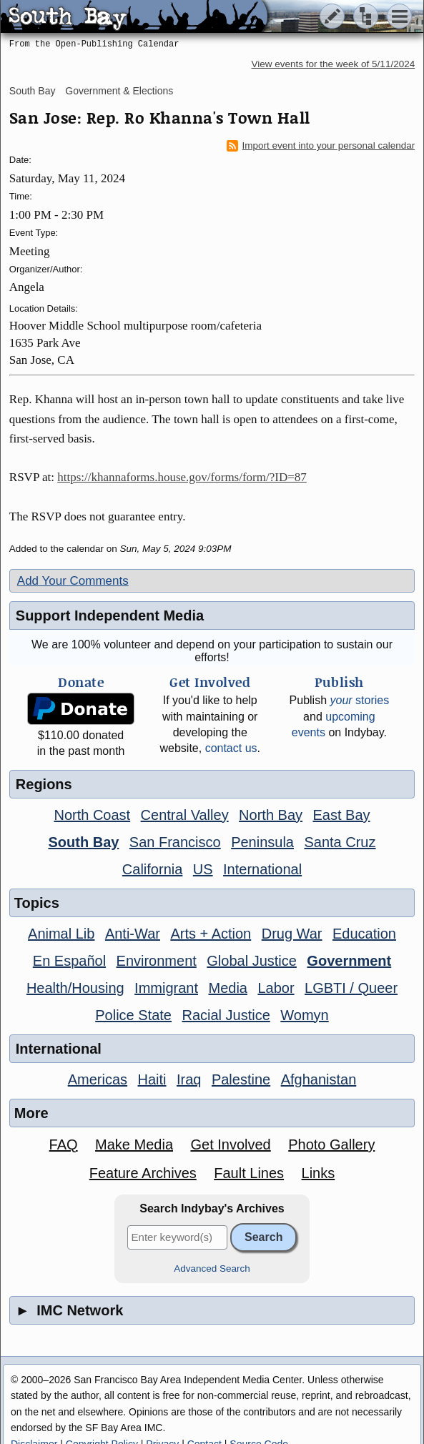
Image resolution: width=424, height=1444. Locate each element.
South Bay (32, 91)
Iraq (189, 1079)
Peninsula (262, 842)
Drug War (292, 933)
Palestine (241, 1079)
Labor (275, 988)
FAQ (63, 1144)
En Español (69, 961)
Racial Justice (226, 1015)
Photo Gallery (331, 1144)
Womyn (304, 1015)
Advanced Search (212, 1268)
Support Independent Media (110, 615)
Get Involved (230, 1144)
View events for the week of (333, 64)
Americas (97, 1079)
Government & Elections (119, 91)
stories (359, 700)
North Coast (92, 815)
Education (364, 933)
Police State (133, 1015)
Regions (44, 784)
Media (227, 988)
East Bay (341, 815)
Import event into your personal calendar (321, 146)
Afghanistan (319, 1079)
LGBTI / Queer (351, 988)
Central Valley (185, 815)
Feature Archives (143, 1173)
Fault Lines (249, 1173)
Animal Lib (61, 933)
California (152, 869)
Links (318, 1173)
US (203, 869)
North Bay (270, 815)
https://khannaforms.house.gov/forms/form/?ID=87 (182, 477)
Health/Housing (75, 988)
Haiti (152, 1079)
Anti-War (132, 933)
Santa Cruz (339, 842)
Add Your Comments (73, 581)
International (262, 869)
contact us (231, 748)
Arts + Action (210, 933)
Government (349, 961)
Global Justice (252, 961)
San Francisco (175, 842)
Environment (157, 961)
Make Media (134, 1144)
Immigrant (166, 988)
